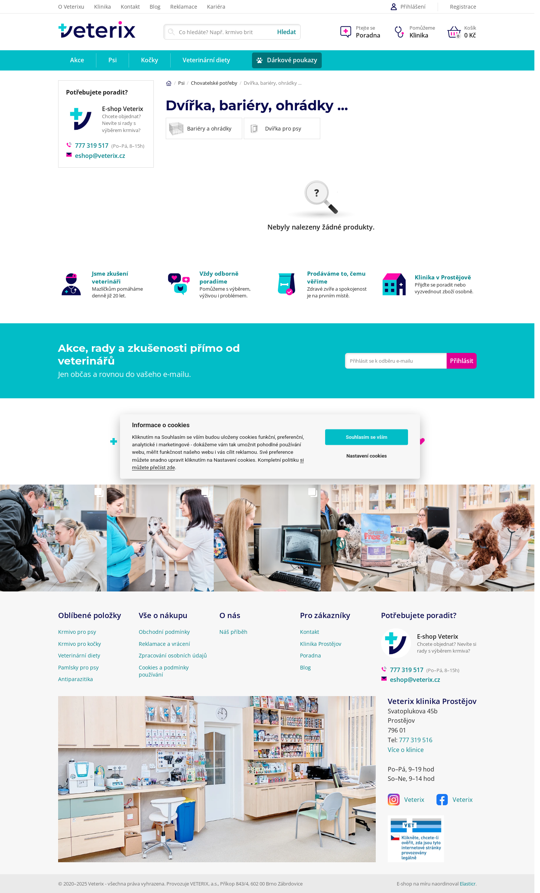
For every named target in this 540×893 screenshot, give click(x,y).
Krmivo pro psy (77, 631)
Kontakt (130, 6)
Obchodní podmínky (164, 631)
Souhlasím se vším (366, 437)
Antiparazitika (75, 679)
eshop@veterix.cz (95, 156)
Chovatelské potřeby (214, 83)
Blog (155, 6)
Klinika (102, 6)
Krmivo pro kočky (79, 643)
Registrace (463, 7)
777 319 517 (87, 145)
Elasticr (468, 883)
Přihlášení (408, 7)
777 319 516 (415, 740)
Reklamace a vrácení (164, 643)
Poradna (310, 655)
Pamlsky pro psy (78, 667)
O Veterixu (71, 6)
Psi (181, 83)
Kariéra (216, 6)
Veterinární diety (79, 655)
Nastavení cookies (366, 456)
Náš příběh (233, 631)
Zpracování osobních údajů (173, 655)
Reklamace (183, 6)
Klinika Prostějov (320, 643)
